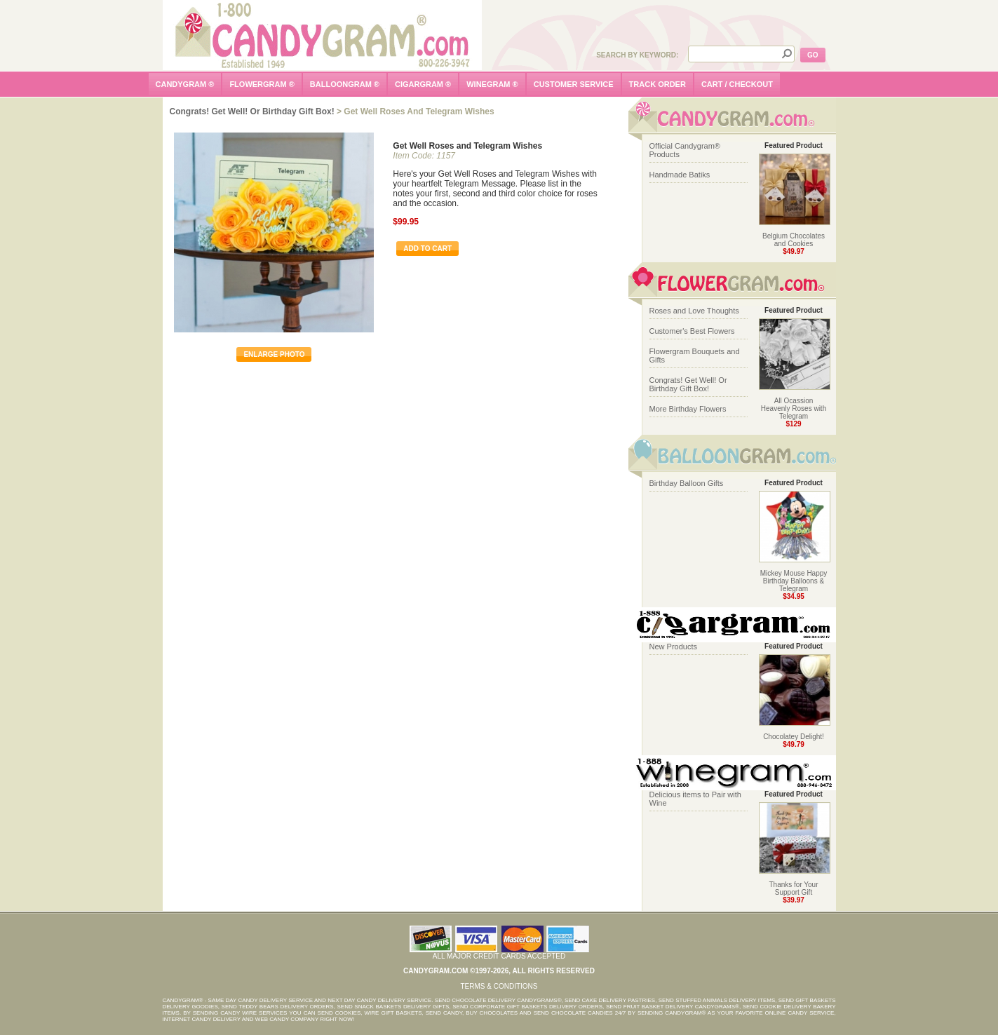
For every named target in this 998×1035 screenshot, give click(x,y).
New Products (673, 646)
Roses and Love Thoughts (694, 310)
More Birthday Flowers (688, 409)
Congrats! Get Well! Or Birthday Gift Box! (252, 111)
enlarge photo (273, 354)
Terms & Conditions (498, 986)
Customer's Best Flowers (692, 331)
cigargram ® (423, 84)
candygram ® (185, 84)
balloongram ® (344, 84)
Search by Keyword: (637, 55)
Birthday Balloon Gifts (686, 483)
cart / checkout (737, 84)
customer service (574, 84)
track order (657, 84)
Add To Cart (427, 248)
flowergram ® (261, 84)
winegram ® (492, 84)
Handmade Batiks (679, 174)
